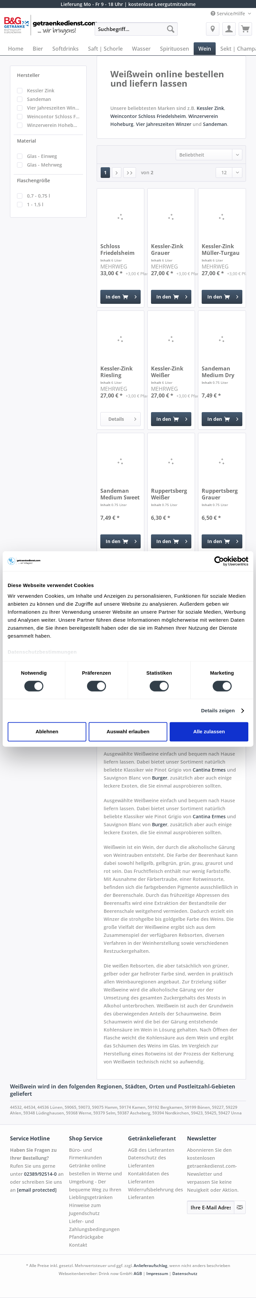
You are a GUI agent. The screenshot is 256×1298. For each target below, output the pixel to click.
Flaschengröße (33, 180)
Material (26, 141)
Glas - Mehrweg (44, 165)
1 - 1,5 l (35, 204)
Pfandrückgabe (86, 1237)
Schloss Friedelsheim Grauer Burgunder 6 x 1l (119, 249)
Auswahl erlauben (128, 732)
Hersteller (28, 75)
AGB (138, 1273)
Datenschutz (184, 1273)
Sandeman (39, 99)
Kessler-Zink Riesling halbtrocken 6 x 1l (118, 371)
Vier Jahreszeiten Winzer (53, 108)
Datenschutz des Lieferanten (147, 1161)
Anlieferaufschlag (150, 1265)
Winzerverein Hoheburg (53, 125)
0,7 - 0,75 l (38, 196)
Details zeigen (218, 710)
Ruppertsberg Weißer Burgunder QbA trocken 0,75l (169, 494)
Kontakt (78, 1245)
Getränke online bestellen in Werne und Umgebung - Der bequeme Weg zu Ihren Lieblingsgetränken (95, 1181)
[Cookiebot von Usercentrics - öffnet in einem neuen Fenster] (219, 561)
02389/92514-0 (40, 1174)
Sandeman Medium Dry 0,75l (218, 371)
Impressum (157, 1273)
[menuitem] (136, 32)
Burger (159, 778)
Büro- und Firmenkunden (85, 1154)
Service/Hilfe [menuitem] (228, 13)
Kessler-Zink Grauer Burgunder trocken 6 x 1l (168, 249)
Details (122, 418)
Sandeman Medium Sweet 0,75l (120, 494)
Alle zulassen (209, 732)
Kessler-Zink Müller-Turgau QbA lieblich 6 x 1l (221, 249)
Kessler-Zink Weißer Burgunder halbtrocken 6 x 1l (169, 371)
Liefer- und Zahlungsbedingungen (94, 1225)
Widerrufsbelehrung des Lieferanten (155, 1193)
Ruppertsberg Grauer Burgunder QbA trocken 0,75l (220, 494)
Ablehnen (47, 732)
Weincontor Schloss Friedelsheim (53, 116)
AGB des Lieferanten (151, 1150)
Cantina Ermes (209, 770)
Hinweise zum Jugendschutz (85, 1209)
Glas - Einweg (42, 156)
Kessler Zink (40, 90)
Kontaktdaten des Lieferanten (148, 1177)
